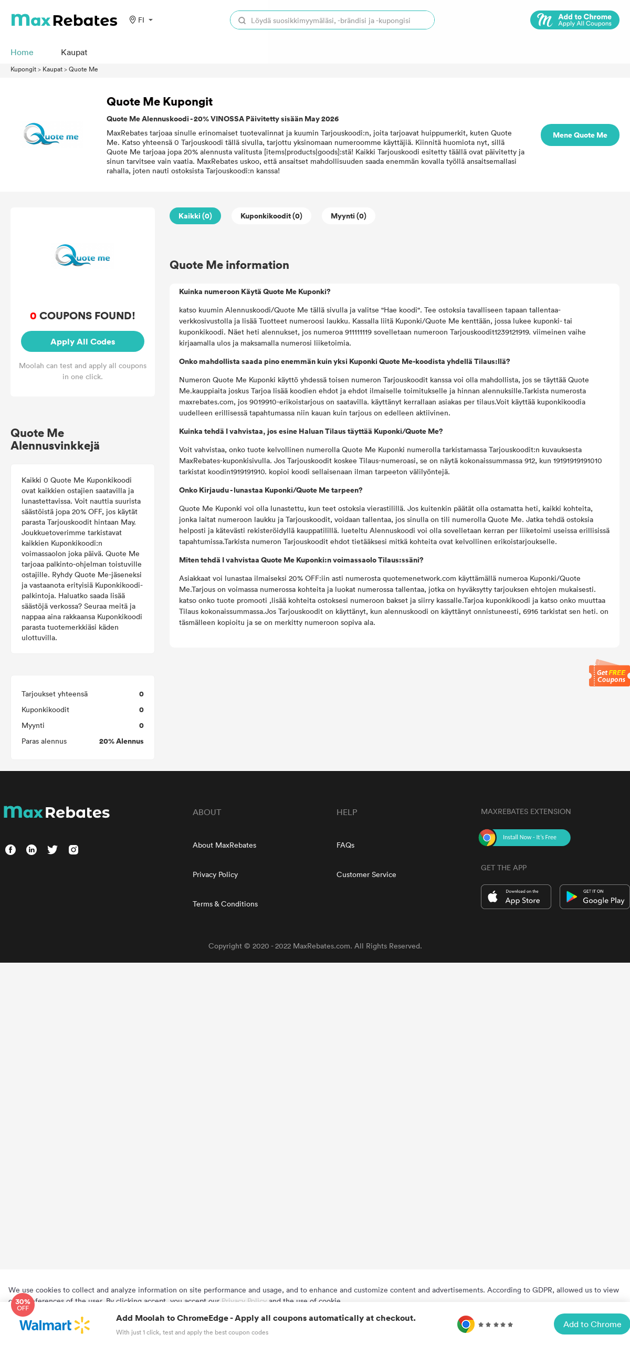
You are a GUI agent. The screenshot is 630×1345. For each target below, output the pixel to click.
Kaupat (52, 69)
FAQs (345, 845)
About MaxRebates (224, 845)
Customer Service (366, 874)
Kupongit (23, 69)
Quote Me (83, 69)
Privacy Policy (215, 874)
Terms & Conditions (225, 904)
